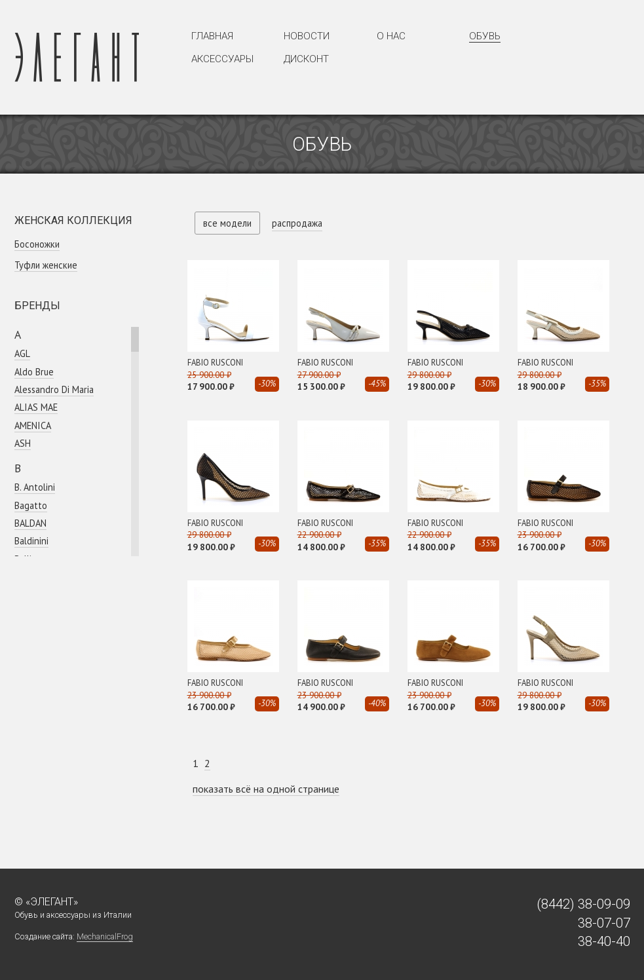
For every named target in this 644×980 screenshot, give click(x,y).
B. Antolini (34, 487)
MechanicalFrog (105, 936)
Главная (212, 36)
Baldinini (31, 541)
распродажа (297, 223)
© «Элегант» (46, 901)
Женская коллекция (73, 220)
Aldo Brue (34, 372)
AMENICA (32, 425)
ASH (22, 443)
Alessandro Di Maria (54, 389)
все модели (227, 223)
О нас (391, 36)
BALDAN (30, 523)
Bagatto (30, 505)
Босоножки (37, 244)
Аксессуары (222, 59)
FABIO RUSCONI (215, 362)
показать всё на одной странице (266, 788)
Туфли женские (45, 265)
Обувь (485, 36)
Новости (307, 36)
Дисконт (306, 59)
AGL (22, 353)
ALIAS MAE (36, 407)
